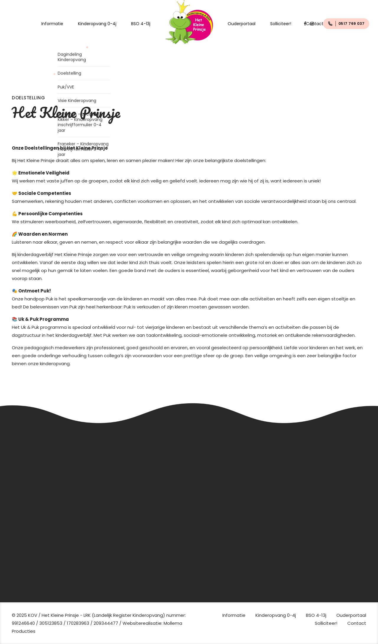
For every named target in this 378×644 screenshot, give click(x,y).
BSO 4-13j (140, 24)
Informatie (52, 24)
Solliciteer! (280, 24)
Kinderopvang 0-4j (97, 24)
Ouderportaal (241, 24)
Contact (314, 24)
